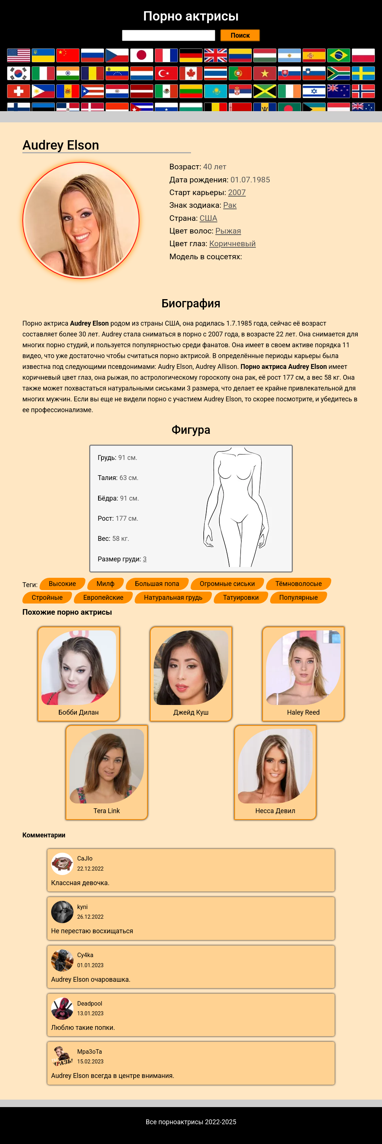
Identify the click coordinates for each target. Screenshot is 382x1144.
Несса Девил (275, 811)
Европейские (103, 597)
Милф (106, 583)
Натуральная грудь (173, 597)
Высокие (62, 583)
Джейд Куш (191, 712)
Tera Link (107, 811)
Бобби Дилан (79, 712)
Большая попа (157, 583)
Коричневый (232, 243)
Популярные (298, 597)
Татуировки (241, 597)
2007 (236, 192)
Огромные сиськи (227, 583)
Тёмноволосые (298, 583)
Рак (230, 205)
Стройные (47, 597)
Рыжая (228, 230)
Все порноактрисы (175, 1122)
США (208, 218)
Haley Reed (303, 712)
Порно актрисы (191, 16)
